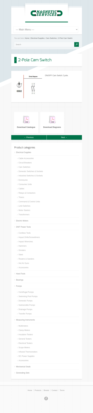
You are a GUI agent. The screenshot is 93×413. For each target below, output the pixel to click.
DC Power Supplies (27, 356)
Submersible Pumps (27, 305)
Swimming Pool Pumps (28, 296)
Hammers (23, 246)
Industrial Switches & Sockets (31, 176)
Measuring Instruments (25, 320)
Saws (21, 255)
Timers (21, 197)
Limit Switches (24, 206)
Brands (46, 390)
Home (27, 38)
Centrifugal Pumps (26, 292)
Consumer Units (25, 184)
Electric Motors (22, 221)
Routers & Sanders (26, 259)
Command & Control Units (29, 202)
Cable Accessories (26, 158)
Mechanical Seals (23, 367)
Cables (21, 189)
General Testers (25, 339)
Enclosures (23, 180)
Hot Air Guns (24, 263)
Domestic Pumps (26, 301)
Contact (54, 390)
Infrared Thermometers (28, 352)
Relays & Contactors (27, 193)
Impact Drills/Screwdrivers (29, 237)
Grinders (22, 250)
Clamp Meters (24, 330)
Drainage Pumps (25, 309)
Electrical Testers (25, 343)
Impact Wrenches (26, 242)
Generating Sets (23, 373)
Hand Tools (20, 274)
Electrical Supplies (38, 38)
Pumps (19, 286)
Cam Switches (51, 38)
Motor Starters (24, 210)
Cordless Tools (25, 233)
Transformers (24, 215)
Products (38, 390)
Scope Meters (24, 347)
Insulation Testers (26, 334)
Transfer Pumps (25, 314)
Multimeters (23, 326)
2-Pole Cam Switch (65, 38)
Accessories (24, 267)
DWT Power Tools (23, 227)
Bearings (19, 280)
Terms (62, 390)
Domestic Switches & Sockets (31, 171)
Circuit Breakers (25, 163)
